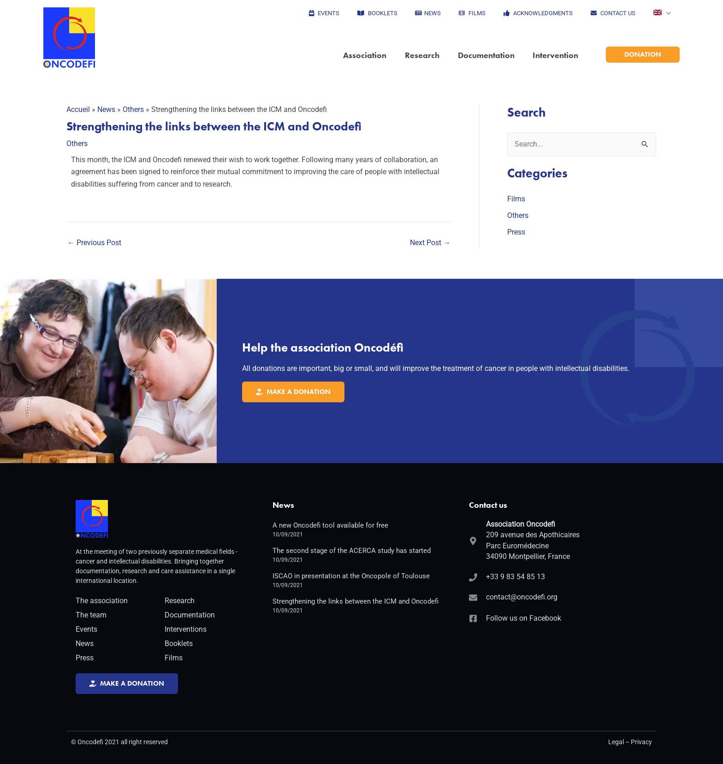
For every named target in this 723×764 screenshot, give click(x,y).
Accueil (78, 109)
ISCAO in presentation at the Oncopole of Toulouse (351, 575)
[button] (665, 13)
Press (516, 232)
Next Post (430, 242)
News (106, 109)
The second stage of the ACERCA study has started (352, 550)
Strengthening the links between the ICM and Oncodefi (356, 600)
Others (133, 109)
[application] (669, 13)
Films (516, 198)
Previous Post (94, 242)
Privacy (641, 742)
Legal (616, 742)
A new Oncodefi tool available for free (330, 524)
